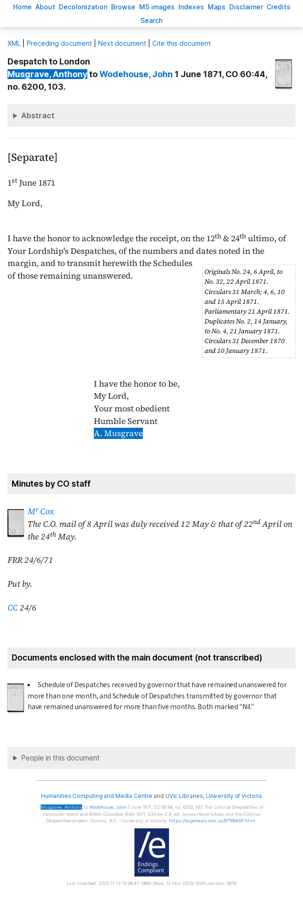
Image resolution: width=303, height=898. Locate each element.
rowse (123, 7)
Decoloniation (83, 7)
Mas (216, 7)
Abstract (38, 115)
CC (12, 607)
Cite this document (181, 43)
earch (152, 20)
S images (157, 7)
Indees (191, 7)
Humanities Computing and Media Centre (97, 795)
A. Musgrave (118, 433)
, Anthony (47, 74)
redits (278, 7)
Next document (122, 43)
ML (14, 43)
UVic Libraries (184, 795)
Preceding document (59, 43)
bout (45, 7)
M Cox (41, 511)
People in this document (60, 758)
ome (22, 7)
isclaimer (246, 7)
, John (136, 74)
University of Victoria (234, 795)
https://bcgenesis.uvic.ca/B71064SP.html (212, 820)
